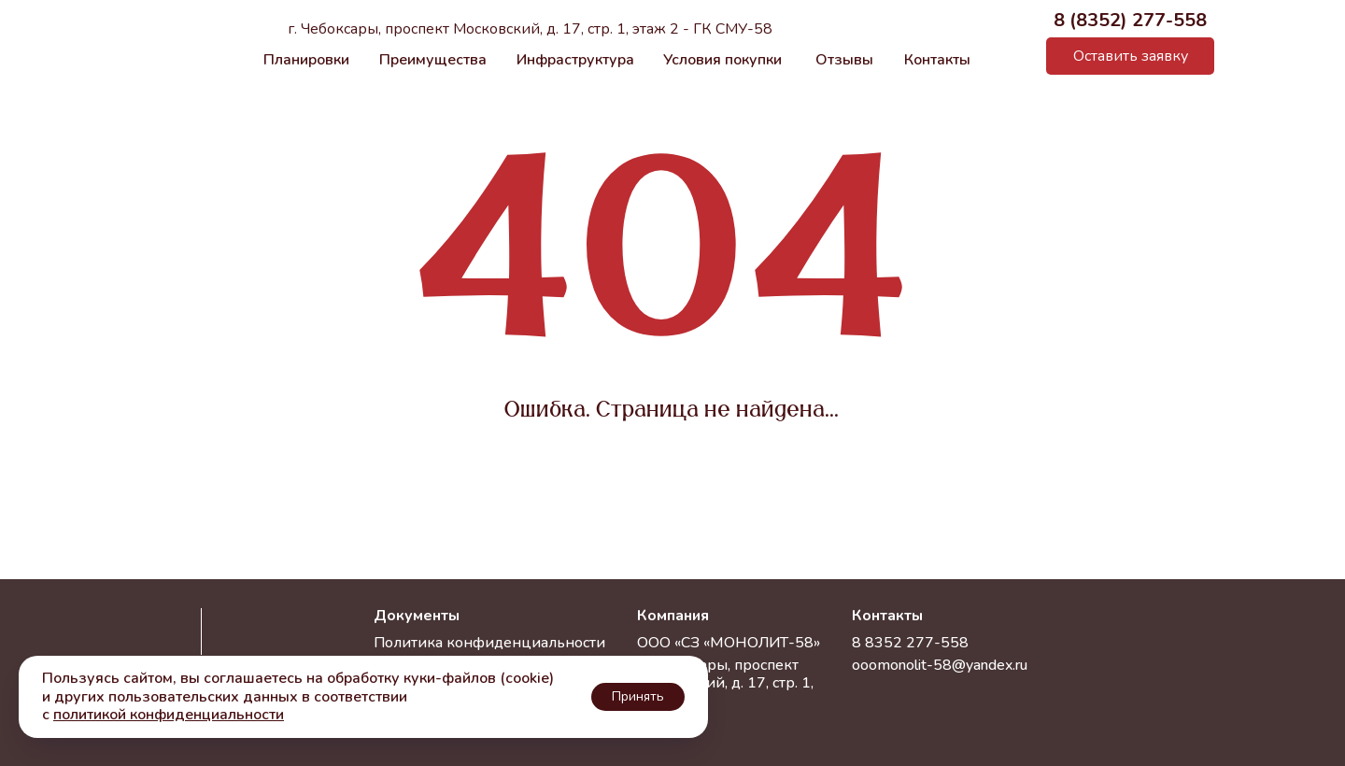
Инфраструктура (575, 60)
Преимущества (433, 60)
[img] (1013, 57)
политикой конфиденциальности (168, 714)
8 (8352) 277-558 (1130, 20)
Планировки (306, 60)
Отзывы (844, 60)
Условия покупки (722, 60)
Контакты (937, 60)
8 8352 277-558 (910, 642)
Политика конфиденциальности (489, 642)
